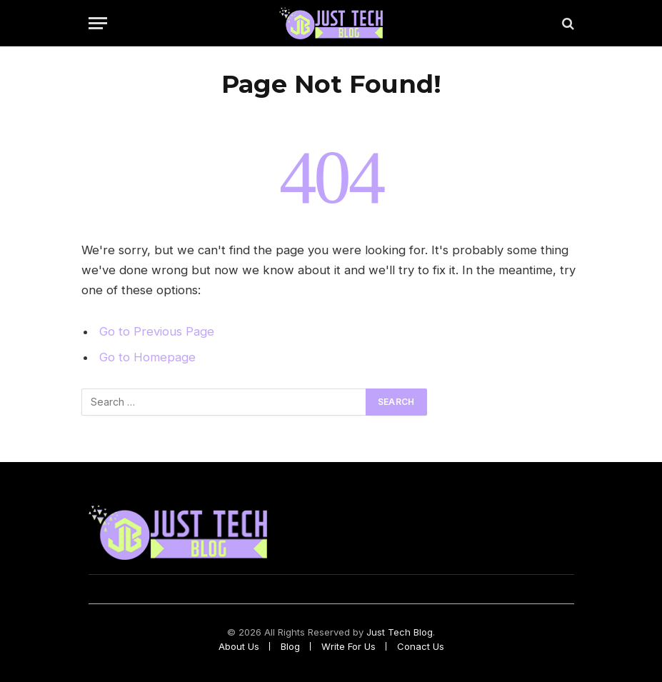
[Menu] (98, 23)
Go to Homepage (147, 357)
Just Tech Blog (399, 632)
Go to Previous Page (156, 331)
